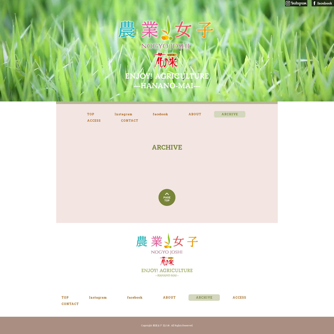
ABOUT (195, 114)
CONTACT (129, 121)
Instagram (123, 114)
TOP (90, 114)
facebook (160, 114)
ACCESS (94, 121)
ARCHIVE (230, 114)
